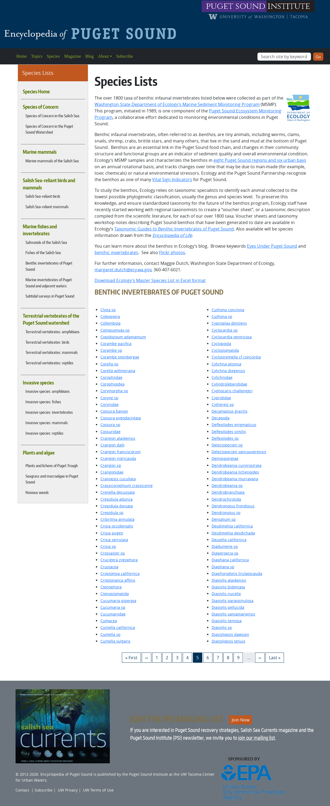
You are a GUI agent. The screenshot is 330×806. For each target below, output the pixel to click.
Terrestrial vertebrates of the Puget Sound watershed (51, 319)
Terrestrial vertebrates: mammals (51, 352)
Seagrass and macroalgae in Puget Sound (51, 479)
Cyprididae (221, 397)
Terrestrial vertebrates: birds (47, 342)
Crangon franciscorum (120, 451)
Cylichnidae (222, 377)
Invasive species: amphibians (47, 391)
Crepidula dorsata (116, 505)
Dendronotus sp (226, 512)
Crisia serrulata (114, 539)
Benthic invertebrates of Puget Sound (48, 266)
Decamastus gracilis (230, 411)
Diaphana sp (223, 566)
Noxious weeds (37, 492)
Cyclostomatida (225, 350)
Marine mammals (40, 152)
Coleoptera (110, 316)
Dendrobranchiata (228, 492)
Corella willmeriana (117, 370)
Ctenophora (111, 586)
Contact (22, 790)
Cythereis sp (223, 404)
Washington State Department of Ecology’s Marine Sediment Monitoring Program (177, 104)
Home (21, 56)
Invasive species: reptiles (44, 433)
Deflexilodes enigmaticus (234, 424)
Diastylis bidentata (228, 586)
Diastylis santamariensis (233, 614)
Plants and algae (39, 453)
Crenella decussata (117, 492)
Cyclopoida (221, 343)
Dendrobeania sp (227, 485)
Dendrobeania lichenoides (235, 472)
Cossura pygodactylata (120, 417)
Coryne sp (109, 397)
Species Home (36, 91)
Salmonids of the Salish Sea (46, 242)
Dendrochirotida (226, 499)
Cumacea (108, 620)
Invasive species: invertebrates (49, 412)
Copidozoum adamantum (123, 336)
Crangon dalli (112, 445)
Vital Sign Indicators (172, 179)
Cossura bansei (114, 411)
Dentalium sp (224, 519)
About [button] (103, 56)
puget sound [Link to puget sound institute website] (235, 6)
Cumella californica (117, 627)
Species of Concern (40, 107)
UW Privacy (68, 790)
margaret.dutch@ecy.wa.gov (123, 270)
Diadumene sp (225, 546)
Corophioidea (112, 384)
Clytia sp (108, 309)
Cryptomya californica (120, 573)
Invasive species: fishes (43, 401)
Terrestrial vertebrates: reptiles (49, 362)
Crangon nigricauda (118, 458)
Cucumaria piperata (118, 600)
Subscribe (124, 56)
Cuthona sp (222, 316)
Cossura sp (110, 424)
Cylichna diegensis (228, 370)
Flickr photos (172, 252)
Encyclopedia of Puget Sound (66, 774)
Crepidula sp (111, 512)
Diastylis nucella (226, 593)
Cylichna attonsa (226, 364)
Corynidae (109, 404)
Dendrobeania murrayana (235, 478)
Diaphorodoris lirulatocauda (237, 573)
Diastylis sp (222, 627)
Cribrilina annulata (117, 519)
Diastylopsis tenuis (228, 641)
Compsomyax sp (115, 330)
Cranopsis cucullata (118, 478)
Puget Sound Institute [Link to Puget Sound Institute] (148, 774)
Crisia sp (108, 546)
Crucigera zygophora (119, 559)
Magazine (72, 56)
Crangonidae (111, 472)
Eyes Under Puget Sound (272, 246)
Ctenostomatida (114, 593)
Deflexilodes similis (229, 431)
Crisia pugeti (111, 533)
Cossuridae (110, 431)
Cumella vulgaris (115, 641)
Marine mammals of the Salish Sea (52, 160)
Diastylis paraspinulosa (232, 600)
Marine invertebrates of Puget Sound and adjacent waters (48, 282)
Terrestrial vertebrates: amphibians (52, 331)
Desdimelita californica (232, 526)
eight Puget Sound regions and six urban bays (259, 160)
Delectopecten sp (227, 445)
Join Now (240, 720)
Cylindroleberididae (229, 384)
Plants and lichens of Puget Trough (51, 465)
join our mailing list (256, 737)
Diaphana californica (230, 559)
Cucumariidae (113, 614)
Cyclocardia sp (225, 330)
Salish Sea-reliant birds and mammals (49, 183)
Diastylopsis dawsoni (230, 634)
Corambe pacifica (116, 343)
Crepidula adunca (116, 499)
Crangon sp (110, 465)
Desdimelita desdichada (233, 533)
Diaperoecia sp (225, 553)
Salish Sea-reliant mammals (47, 206)
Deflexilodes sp (225, 438)
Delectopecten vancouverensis (239, 451)
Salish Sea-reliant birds (42, 196)
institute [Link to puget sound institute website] (289, 6)
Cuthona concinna (228, 309)
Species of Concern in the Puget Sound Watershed (49, 129)
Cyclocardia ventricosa (232, 336)
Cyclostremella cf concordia (236, 357)
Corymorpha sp (114, 390)
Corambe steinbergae (119, 357)
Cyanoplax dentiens (229, 323)
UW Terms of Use (98, 790)
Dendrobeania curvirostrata (236, 465)
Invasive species (38, 383)
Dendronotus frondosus (233, 505)
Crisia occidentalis (116, 526)
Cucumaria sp (112, 607)
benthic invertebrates (116, 252)
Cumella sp (110, 634)
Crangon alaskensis (117, 438)
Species (53, 56)
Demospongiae (225, 458)
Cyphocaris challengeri (232, 390)
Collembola (110, 323)
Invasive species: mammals (46, 422)
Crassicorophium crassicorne (126, 485)
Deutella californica (229, 539)
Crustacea (109, 566)
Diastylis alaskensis (229, 580)
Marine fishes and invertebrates (40, 230)
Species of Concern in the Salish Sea (52, 115)
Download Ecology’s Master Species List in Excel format (150, 280)
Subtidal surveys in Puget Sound (49, 296)
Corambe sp (111, 350)
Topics (36, 56)
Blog (89, 56)
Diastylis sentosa (227, 620)
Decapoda (221, 417)
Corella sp (109, 364)
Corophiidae (111, 377)
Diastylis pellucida (228, 607)
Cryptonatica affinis (117, 580)
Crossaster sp (112, 553)
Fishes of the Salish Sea (43, 252)
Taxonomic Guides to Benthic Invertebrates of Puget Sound (174, 229)
